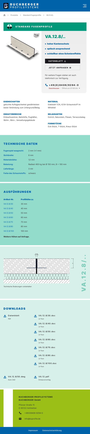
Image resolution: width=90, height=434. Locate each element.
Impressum (33, 430)
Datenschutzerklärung (52, 430)
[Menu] (84, 5)
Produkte (14, 15)
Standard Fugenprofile (32, 15)
